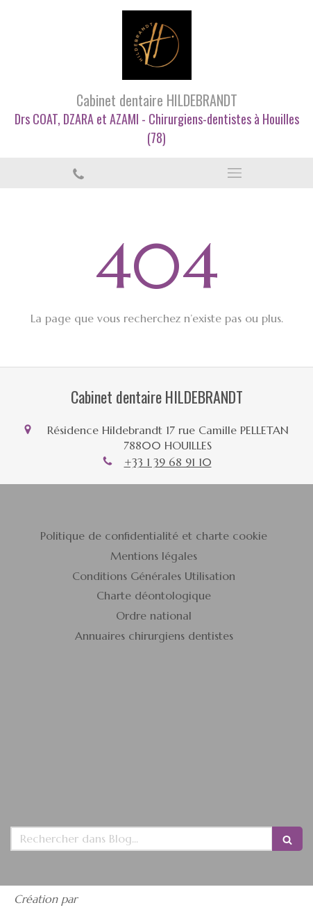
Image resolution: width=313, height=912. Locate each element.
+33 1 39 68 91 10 (168, 462)
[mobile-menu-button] (235, 173)
